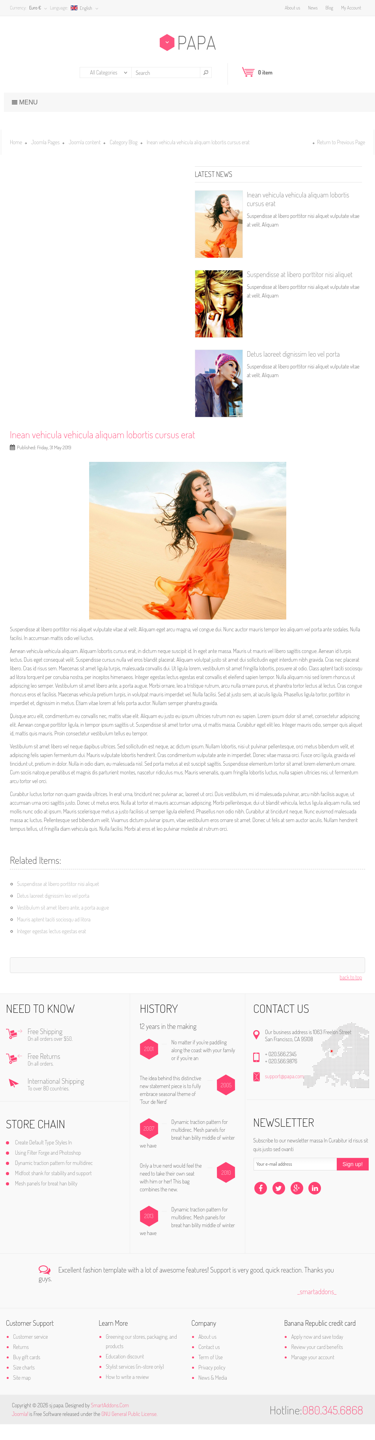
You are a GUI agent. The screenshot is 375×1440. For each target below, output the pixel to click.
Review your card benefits (314, 1362)
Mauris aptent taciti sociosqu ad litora (54, 919)
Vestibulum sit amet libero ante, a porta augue (63, 907)
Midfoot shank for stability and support (59, 1188)
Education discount (127, 1372)
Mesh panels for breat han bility (52, 1199)
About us (290, 8)
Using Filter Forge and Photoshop (54, 1168)
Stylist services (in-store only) (137, 1382)
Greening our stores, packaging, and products (143, 1357)
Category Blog (124, 142)
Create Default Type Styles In (49, 1158)
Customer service (36, 1352)
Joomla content (85, 142)
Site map (28, 1393)
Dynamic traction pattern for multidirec (60, 1178)
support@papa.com (282, 1091)
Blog (327, 8)
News (310, 8)
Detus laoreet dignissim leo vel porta (293, 354)
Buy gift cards (32, 1372)
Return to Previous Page (341, 142)
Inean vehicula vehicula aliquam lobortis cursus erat (102, 434)
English (83, 8)
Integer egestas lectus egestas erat (51, 931)
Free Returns (79, 1076)
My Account (349, 8)
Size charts (30, 1383)
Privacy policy (211, 1383)
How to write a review (130, 1392)
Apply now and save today (314, 1352)
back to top (351, 977)
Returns (27, 1362)
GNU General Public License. (129, 1429)
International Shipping (79, 1100)
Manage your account (309, 1372)
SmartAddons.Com (110, 1421)
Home (16, 142)
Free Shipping (79, 1051)
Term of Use (210, 1372)
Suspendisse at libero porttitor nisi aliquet (300, 274)
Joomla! (20, 1429)
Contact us (209, 1362)
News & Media (212, 1393)
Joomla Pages (45, 142)
